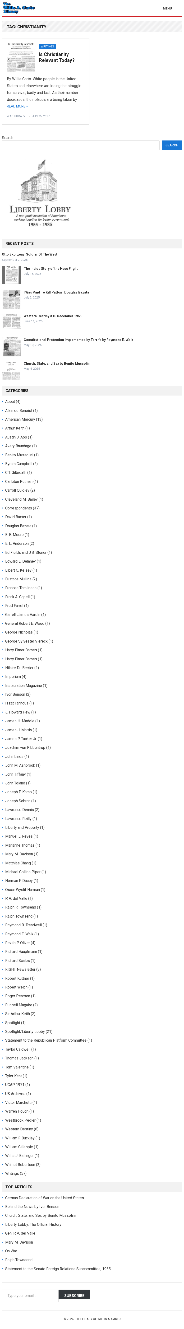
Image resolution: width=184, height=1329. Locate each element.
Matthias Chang (18, 863)
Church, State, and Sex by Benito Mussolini (57, 363)
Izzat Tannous (16, 703)
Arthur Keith (14, 428)
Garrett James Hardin (22, 614)
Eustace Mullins (18, 579)
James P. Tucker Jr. (21, 739)
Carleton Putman (18, 481)
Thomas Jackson (19, 1058)
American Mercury (20, 419)
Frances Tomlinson (21, 588)
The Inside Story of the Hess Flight (51, 268)
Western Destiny (19, 1129)
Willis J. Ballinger (19, 1155)
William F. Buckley (20, 1138)
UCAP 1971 (14, 1084)
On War (11, 1251)
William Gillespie (19, 1147)
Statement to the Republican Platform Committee (46, 1040)
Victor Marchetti (18, 1102)
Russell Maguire (18, 1005)
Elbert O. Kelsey (18, 570)
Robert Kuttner (17, 978)
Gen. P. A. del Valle (20, 1233)
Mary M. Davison (19, 854)
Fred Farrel (14, 605)
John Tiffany (15, 774)
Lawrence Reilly (18, 818)
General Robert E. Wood (24, 623)
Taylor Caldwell (17, 1049)
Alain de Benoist (18, 410)
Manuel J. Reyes (19, 836)
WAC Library (16, 116)
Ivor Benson (15, 694)
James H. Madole (19, 721)
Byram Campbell (18, 464)
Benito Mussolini (19, 455)
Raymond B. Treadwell (23, 925)
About (10, 401)
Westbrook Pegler (20, 1120)
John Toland (15, 783)
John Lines (14, 756)
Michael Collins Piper (23, 872)
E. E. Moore (14, 534)
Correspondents (18, 508)
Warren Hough (16, 1111)
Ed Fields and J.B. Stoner (25, 552)
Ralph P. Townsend (20, 907)
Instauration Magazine (23, 685)
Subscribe (74, 1295)
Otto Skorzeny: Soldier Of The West (29, 254)
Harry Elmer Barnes (21, 650)
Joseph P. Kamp (18, 792)
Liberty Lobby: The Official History (33, 1224)
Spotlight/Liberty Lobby (25, 1031)
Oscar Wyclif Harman (22, 889)
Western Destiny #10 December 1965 (53, 316)
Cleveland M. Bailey (21, 499)
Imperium (13, 676)
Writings (47, 46)
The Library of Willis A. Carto (97, 1319)
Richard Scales (17, 960)
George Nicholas (19, 632)
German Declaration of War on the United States (44, 1198)
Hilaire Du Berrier (19, 668)
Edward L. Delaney (20, 561)
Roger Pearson (17, 996)
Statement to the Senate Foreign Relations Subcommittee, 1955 (58, 1269)
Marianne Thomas (20, 845)
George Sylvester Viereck (26, 641)
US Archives (15, 1093)
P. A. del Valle (16, 898)
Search (7, 137)
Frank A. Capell (17, 597)
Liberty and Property (22, 827)
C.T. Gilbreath (15, 472)
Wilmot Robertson (20, 1164)
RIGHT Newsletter (20, 969)
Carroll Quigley (17, 490)
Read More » (17, 106)
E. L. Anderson (17, 543)
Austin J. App (16, 437)
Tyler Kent (13, 1076)
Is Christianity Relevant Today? (57, 57)
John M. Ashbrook (20, 765)
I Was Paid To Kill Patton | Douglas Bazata (56, 292)
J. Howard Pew (17, 712)
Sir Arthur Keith (17, 1014)
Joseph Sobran (17, 801)
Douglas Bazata (18, 526)
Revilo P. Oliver (17, 943)
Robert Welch (16, 987)
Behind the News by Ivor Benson (32, 1206)
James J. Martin (18, 730)
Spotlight (12, 1023)
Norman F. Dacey (19, 880)
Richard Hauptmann (21, 951)
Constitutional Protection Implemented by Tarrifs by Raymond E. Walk (78, 340)
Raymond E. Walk (19, 934)
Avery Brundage (18, 446)
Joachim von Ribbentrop (25, 747)
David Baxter (15, 517)
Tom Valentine (17, 1067)
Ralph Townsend (18, 916)
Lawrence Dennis (19, 809)
